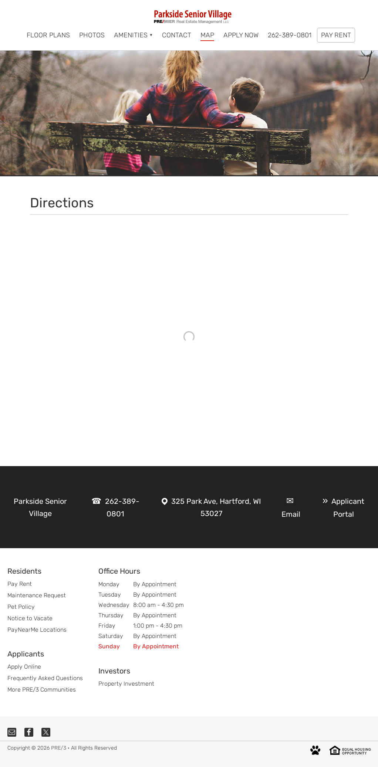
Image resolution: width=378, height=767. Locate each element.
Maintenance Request (36, 595)
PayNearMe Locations (37, 629)
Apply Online (24, 666)
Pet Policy (21, 606)
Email (290, 514)
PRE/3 (58, 748)
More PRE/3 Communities (41, 689)
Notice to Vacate (30, 618)
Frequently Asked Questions (45, 678)
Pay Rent (19, 583)
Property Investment (126, 683)
